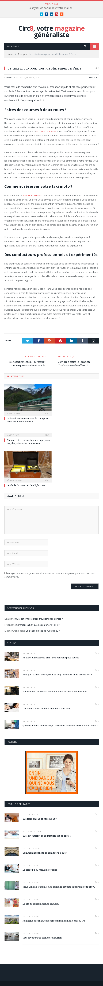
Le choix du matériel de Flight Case (26, 485)
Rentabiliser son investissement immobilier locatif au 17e (53, 920)
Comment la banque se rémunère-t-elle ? (37, 624)
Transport (93, 77)
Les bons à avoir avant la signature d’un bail (46, 708)
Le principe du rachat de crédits (39, 869)
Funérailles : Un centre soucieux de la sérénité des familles (54, 691)
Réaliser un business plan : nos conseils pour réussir (51, 657)
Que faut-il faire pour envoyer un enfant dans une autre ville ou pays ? (60, 725)
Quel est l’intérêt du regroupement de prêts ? (39, 618)
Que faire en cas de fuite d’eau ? (42, 630)
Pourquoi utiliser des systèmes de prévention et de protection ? (57, 674)
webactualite (14, 77)
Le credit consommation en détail (40, 903)
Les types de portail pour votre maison (51, 8)
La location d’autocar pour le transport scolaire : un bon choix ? (27, 420)
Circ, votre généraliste (51, 31)
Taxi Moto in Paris (32, 195)
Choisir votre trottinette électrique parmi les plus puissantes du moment (29, 441)
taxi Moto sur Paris (46, 131)
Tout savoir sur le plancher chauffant (42, 937)
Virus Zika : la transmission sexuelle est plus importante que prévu (58, 886)
